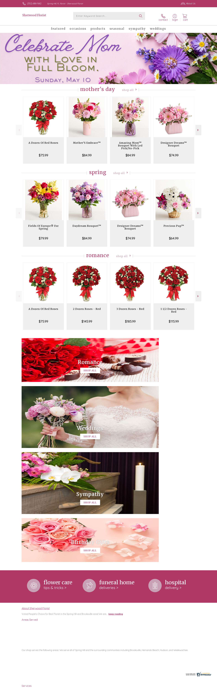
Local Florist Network (171, 686)
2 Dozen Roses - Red (87, 306)
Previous (19, 128)
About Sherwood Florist (36, 492)
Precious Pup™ (174, 223)
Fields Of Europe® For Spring (43, 225)
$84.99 (87, 153)
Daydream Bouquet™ (87, 223)
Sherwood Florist (34, 15)
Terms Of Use (135, 686)
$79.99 (43, 236)
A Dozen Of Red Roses (43, 140)
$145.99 (87, 319)
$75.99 (43, 153)
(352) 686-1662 (34, 3)
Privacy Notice (151, 686)
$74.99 (174, 153)
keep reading (115, 497)
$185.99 (130, 319)
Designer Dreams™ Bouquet (174, 142)
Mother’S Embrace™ (87, 140)
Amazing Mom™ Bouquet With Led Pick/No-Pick (130, 143)
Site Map (188, 686)
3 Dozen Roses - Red (130, 306)
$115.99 (174, 319)
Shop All (127, 87)
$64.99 (174, 236)
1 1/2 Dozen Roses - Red (174, 308)
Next (198, 128)
